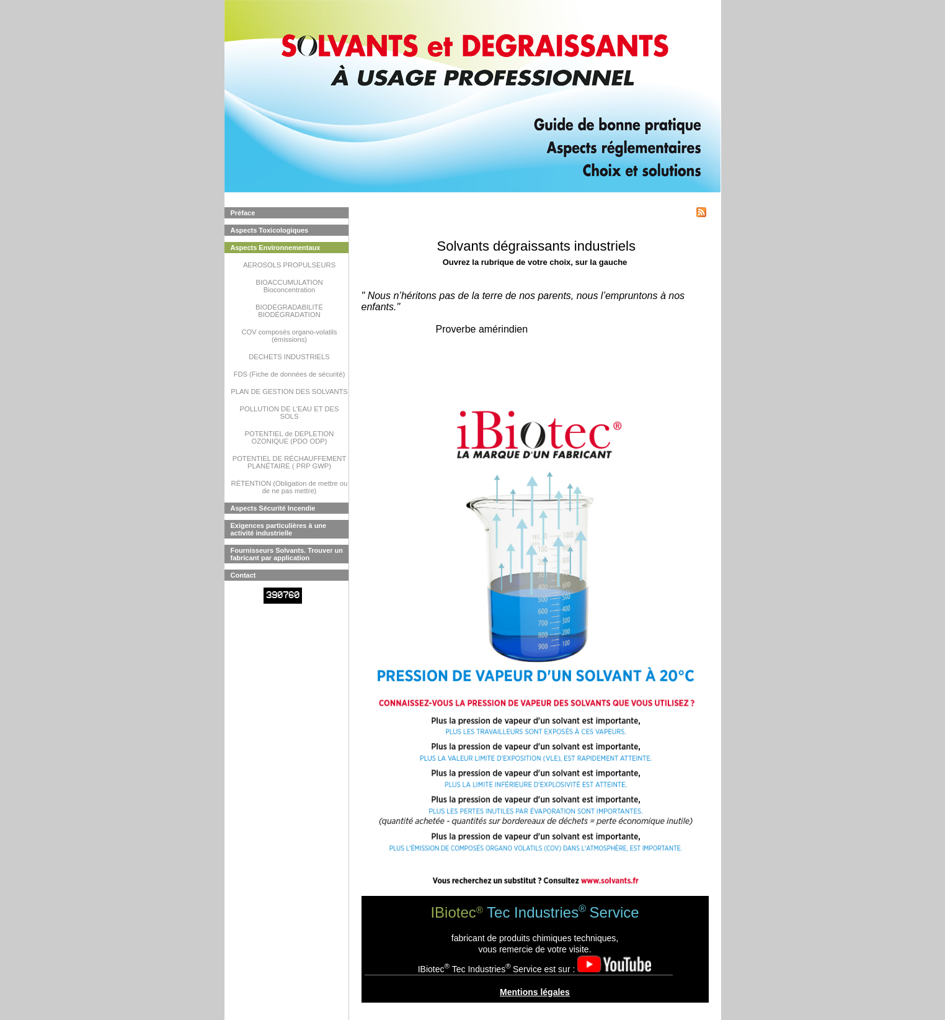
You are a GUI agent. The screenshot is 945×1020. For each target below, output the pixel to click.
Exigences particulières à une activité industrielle (279, 529)
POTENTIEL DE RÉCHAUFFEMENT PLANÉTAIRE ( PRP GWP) (290, 462)
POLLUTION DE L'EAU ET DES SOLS (289, 412)
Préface (243, 213)
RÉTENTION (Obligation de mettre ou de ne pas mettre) (289, 487)
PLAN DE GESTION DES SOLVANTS (289, 391)
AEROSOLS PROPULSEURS (289, 265)
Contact (243, 575)
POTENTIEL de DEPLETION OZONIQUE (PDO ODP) (289, 437)
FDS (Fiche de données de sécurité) (289, 374)
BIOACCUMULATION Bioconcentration (289, 286)
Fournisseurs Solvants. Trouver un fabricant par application (287, 554)
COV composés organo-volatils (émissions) (289, 335)
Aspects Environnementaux (276, 247)
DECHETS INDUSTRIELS (289, 356)
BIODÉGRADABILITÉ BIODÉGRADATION (289, 310)
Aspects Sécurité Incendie (273, 508)
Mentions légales (535, 992)
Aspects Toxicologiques (270, 230)
